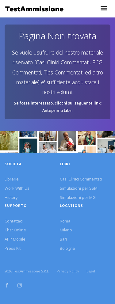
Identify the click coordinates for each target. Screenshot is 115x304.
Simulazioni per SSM (79, 188)
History (11, 197)
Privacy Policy (68, 271)
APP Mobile (15, 239)
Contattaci (14, 221)
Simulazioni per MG (78, 197)
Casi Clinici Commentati (81, 179)
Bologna (67, 248)
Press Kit (13, 248)
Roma (65, 221)
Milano (66, 230)
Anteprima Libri (57, 110)
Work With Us (17, 188)
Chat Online (15, 230)
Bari (63, 239)
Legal (90, 271)
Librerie (12, 179)
